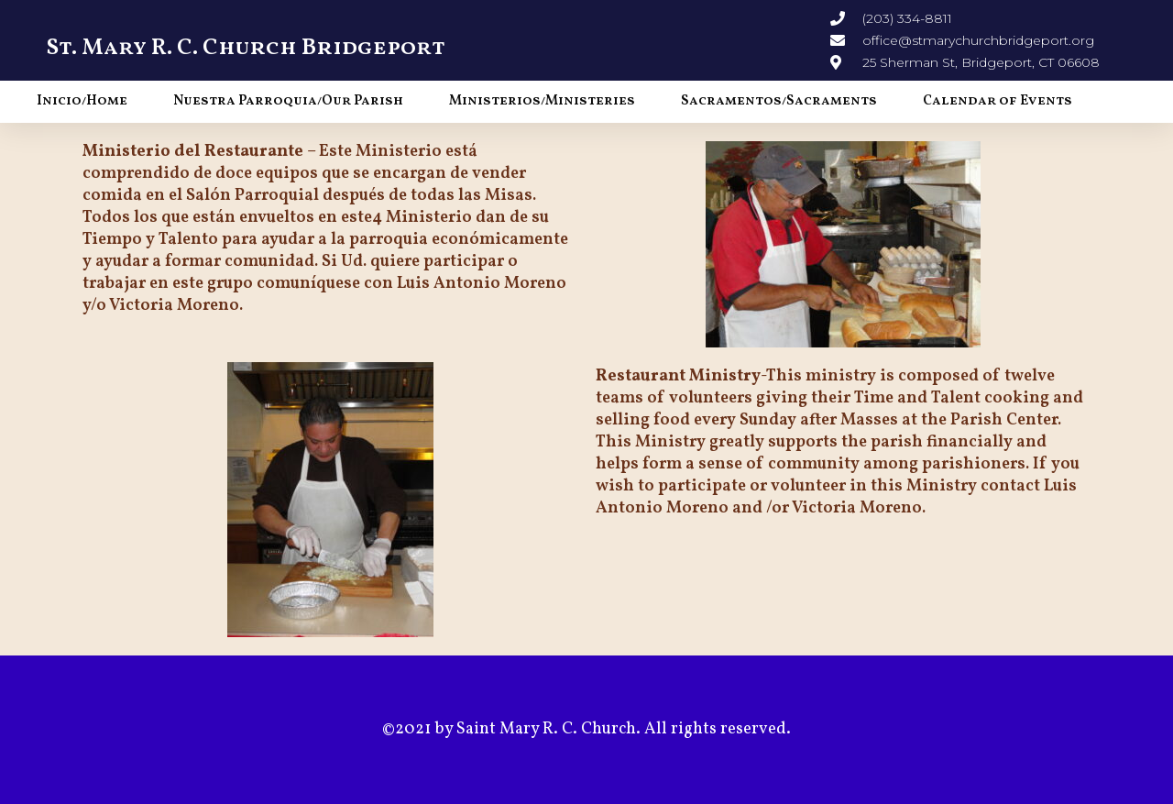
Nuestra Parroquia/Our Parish (288, 101)
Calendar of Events (997, 101)
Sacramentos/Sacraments (779, 101)
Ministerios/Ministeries (542, 101)
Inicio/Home (82, 101)
